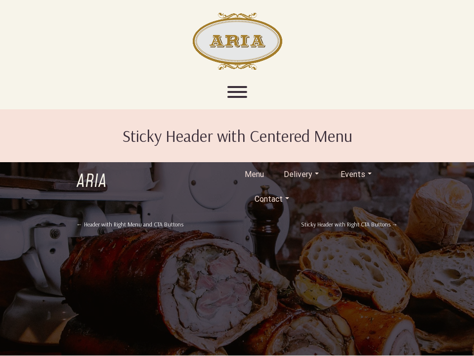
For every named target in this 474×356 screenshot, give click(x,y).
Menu (254, 174)
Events (356, 174)
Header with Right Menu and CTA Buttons (130, 224)
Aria (92, 182)
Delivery (301, 174)
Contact (272, 199)
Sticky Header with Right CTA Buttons (349, 224)
